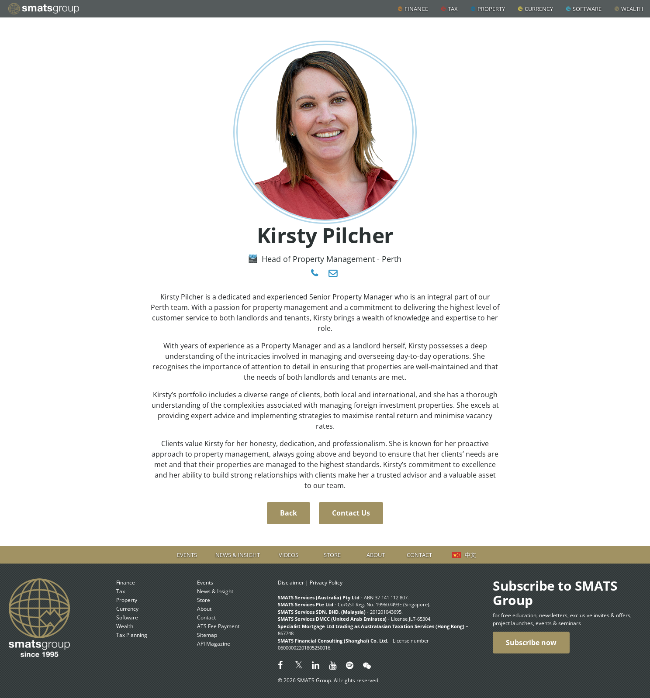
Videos (288, 555)
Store (332, 555)
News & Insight (237, 555)
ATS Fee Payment (218, 626)
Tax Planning (131, 635)
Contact (419, 555)
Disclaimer (291, 582)
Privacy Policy (326, 582)
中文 (470, 555)
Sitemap (207, 635)
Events (187, 555)
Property (491, 9)
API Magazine (213, 643)
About (375, 555)
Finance (416, 9)
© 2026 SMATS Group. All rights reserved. (329, 680)
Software (587, 9)
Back (288, 513)
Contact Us (351, 513)
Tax (453, 9)
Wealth (632, 9)
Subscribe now (531, 642)
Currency (539, 9)
